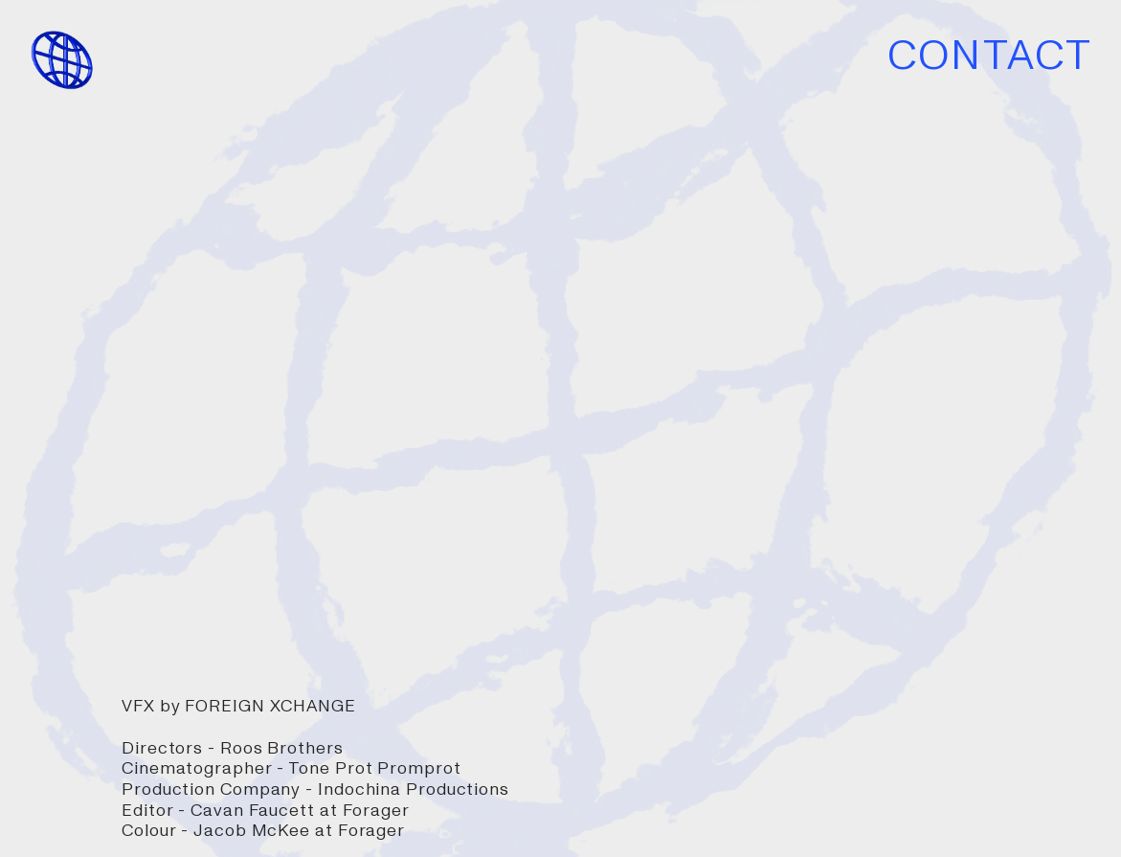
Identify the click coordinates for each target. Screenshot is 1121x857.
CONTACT (989, 55)
